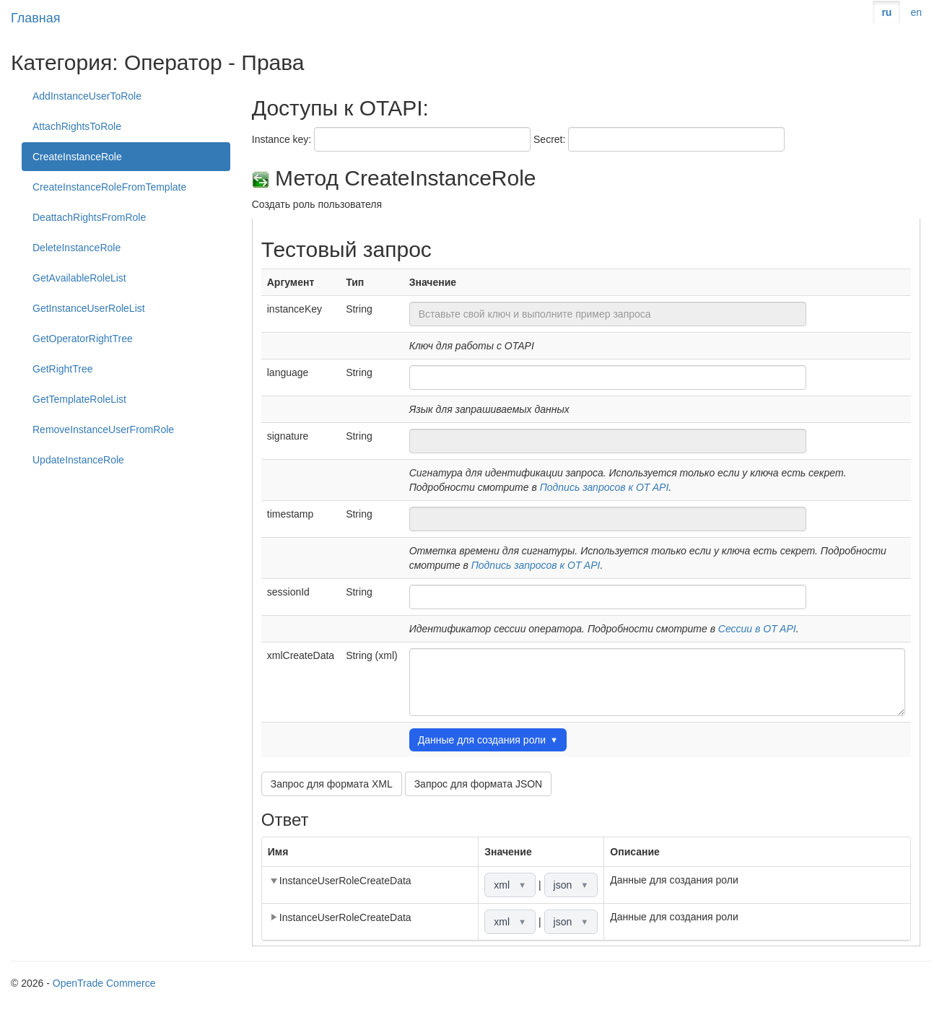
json (571, 885)
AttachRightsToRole (76, 126)
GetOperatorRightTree (82, 338)
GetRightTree (62, 369)
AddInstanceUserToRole (86, 96)
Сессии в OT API (757, 628)
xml (510, 885)
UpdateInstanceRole (78, 460)
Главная (36, 18)
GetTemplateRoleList (79, 399)
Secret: (549, 139)
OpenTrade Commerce (104, 983)
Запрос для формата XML (332, 784)
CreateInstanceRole (77, 156)
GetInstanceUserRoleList (88, 308)
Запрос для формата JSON (478, 784)
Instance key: (282, 139)
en (916, 12)
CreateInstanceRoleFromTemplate (109, 187)
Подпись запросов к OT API (604, 487)
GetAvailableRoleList (79, 278)
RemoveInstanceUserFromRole (103, 429)
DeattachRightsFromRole (89, 217)
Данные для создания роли (488, 740)
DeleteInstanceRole (76, 247)
